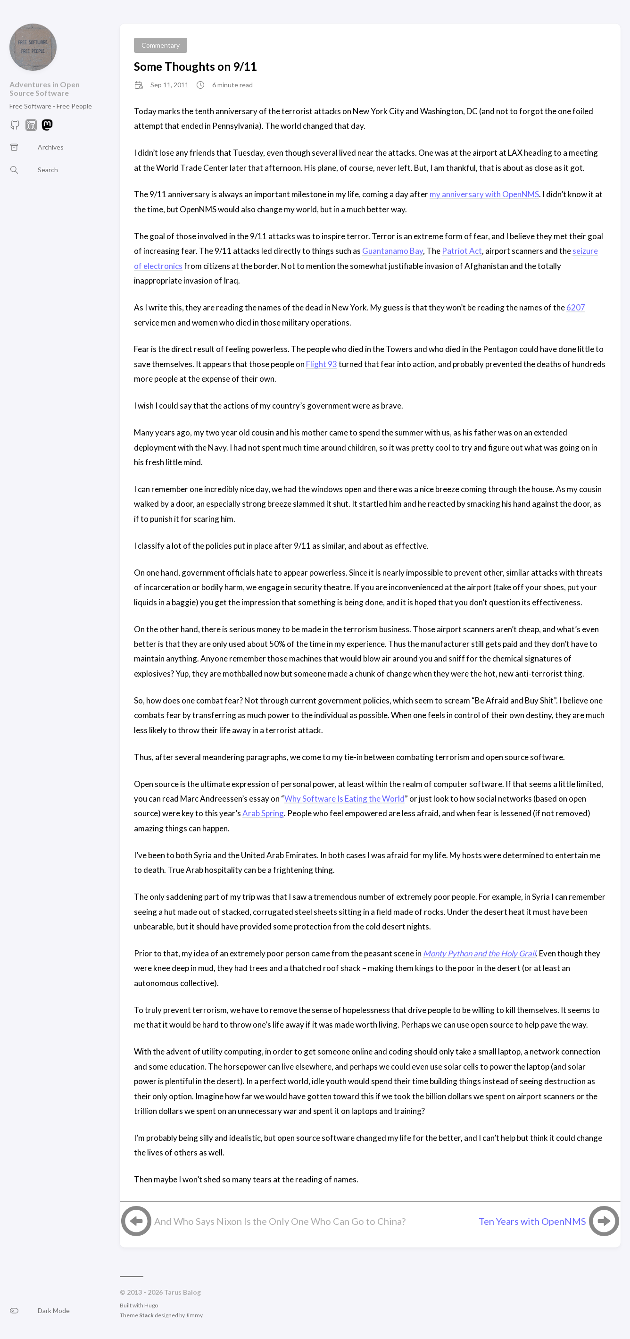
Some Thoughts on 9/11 (195, 66)
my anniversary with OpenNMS (484, 194)
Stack (146, 1315)
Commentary (160, 45)
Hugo (151, 1305)
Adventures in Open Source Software (44, 88)
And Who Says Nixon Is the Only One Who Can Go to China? (280, 1221)
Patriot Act (462, 251)
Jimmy (194, 1315)
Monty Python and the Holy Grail (479, 953)
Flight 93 (321, 364)
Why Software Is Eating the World (344, 798)
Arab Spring (263, 813)
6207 (575, 307)
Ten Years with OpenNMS (532, 1221)
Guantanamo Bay (392, 251)
